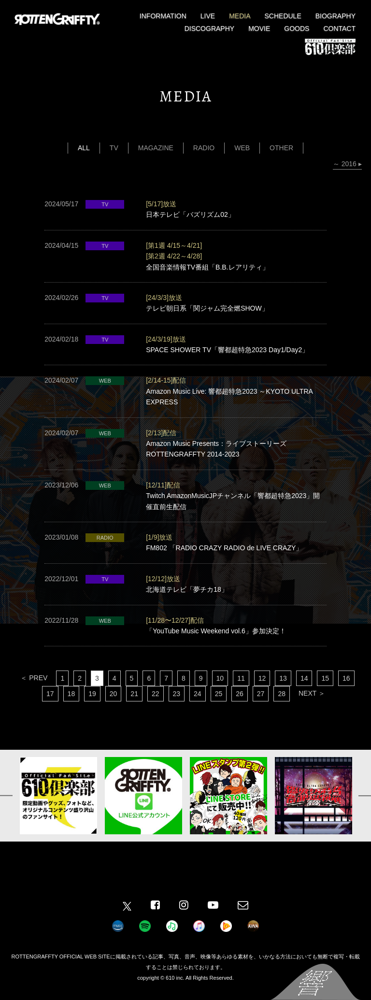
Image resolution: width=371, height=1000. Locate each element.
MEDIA (239, 16)
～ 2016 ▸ (347, 164)
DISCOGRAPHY (209, 28)
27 (261, 694)
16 (346, 678)
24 (197, 694)
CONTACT (339, 28)
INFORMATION (163, 16)
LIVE (207, 16)
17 (50, 694)
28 (281, 694)
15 (325, 678)
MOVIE (259, 28)
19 (92, 694)
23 (177, 694)
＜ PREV (33, 678)
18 (71, 694)
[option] (58, 795)
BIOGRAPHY (335, 16)
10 (220, 678)
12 (262, 678)
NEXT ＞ (312, 693)
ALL (84, 148)
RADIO (203, 148)
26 (239, 694)
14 (304, 678)
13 (283, 678)
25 (219, 694)
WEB (242, 148)
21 (134, 694)
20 (113, 694)
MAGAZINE (155, 148)
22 (155, 694)
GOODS (296, 28)
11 (241, 678)
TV (114, 148)
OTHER (281, 148)
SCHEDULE (283, 16)
